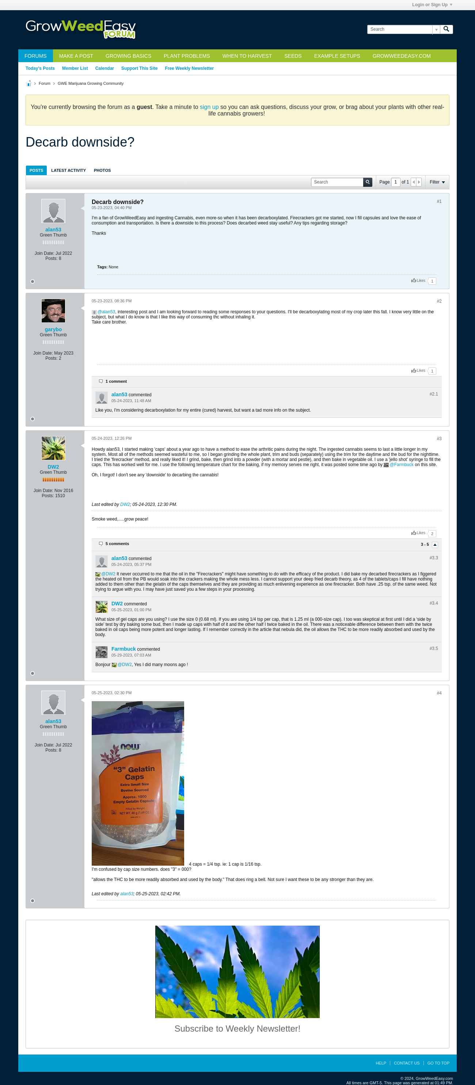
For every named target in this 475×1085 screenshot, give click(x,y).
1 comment (116, 381)
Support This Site (139, 68)
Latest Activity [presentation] (68, 170)
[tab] (36, 170)
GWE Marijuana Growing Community (90, 83)
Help (381, 1063)
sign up (209, 107)
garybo (53, 329)
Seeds (292, 56)
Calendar (104, 68)
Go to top (438, 1063)
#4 (439, 693)
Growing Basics (128, 56)
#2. (434, 394)
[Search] (403, 29)
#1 (439, 201)
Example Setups (337, 56)
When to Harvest (247, 56)
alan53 (53, 229)
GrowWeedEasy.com (402, 56)
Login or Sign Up (432, 4)
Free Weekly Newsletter (189, 68)
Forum (44, 83)
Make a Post (76, 56)
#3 (439, 438)
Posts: (51, 258)
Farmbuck (404, 464)
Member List (75, 68)
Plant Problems (187, 56)
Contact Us (407, 1063)
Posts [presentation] (36, 170)
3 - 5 (425, 544)
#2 (439, 301)
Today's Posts (40, 68)
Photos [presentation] (102, 170)
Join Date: (44, 253)
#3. (434, 557)
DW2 (53, 467)
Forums (35, 56)
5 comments (117, 543)
